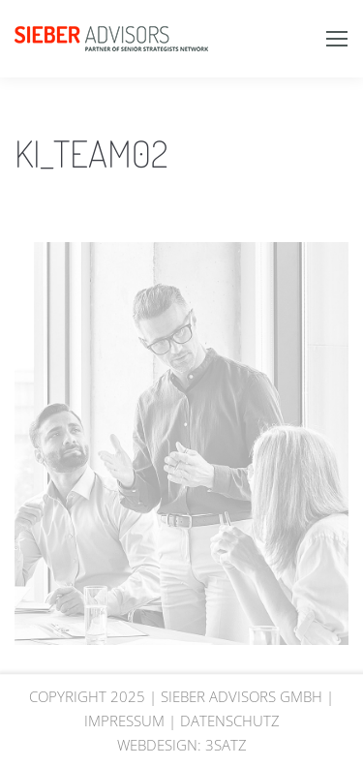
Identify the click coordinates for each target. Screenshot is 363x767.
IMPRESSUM (124, 720)
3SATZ (226, 744)
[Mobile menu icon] (336, 38)
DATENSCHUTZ (230, 720)
